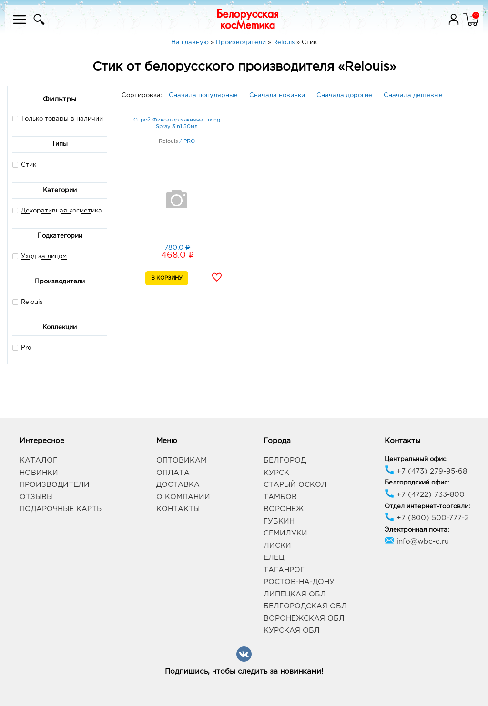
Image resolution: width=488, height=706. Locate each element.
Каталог (38, 460)
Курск (276, 473)
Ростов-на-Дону (299, 582)
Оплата (173, 473)
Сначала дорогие (344, 95)
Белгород (285, 460)
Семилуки (285, 533)
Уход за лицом (44, 256)
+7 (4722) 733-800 (425, 495)
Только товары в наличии (57, 118)
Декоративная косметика (61, 210)
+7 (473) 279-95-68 (426, 471)
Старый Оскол (295, 485)
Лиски (277, 546)
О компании (183, 497)
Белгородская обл (305, 606)
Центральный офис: (416, 459)
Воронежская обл (304, 618)
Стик (28, 165)
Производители (55, 485)
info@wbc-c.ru (417, 541)
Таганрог (284, 570)
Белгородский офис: (417, 482)
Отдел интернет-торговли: (427, 506)
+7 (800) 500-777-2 (427, 518)
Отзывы (36, 497)
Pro (26, 348)
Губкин (279, 521)
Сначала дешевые (413, 95)
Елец (274, 558)
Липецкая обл (295, 594)
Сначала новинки (277, 95)
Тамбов (280, 497)
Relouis (27, 302)
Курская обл (292, 630)
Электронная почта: (417, 530)
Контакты (178, 509)
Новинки (39, 473)
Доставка (178, 485)
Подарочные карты (61, 509)
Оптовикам (181, 460)
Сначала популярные (203, 95)
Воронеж (284, 509)
